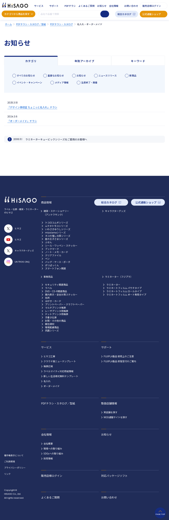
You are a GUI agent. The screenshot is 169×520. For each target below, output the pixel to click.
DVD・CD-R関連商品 (56, 291)
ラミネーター (113, 284)
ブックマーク (52, 249)
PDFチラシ (70, 5)
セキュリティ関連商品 (56, 284)
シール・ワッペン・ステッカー (61, 245)
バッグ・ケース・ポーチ (57, 262)
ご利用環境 (9, 461)
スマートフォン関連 (55, 268)
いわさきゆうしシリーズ (57, 229)
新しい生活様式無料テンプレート (61, 376)
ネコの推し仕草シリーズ (57, 235)
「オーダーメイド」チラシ (22, 121)
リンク (7, 473)
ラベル (48, 288)
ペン (47, 258)
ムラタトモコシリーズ (56, 225)
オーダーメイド (52, 386)
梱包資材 (49, 324)
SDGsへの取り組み (53, 453)
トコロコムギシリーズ (56, 222)
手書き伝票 (51, 317)
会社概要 (48, 443)
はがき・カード (53, 301)
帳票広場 (48, 366)
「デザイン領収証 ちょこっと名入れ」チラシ (32, 107)
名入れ (47, 381)
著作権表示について (13, 455)
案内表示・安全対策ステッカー (61, 294)
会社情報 (113, 5)
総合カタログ (124, 14)
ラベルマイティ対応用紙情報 (58, 371)
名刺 (47, 297)
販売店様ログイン (151, 5)
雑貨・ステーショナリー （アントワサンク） (56, 212)
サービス (38, 5)
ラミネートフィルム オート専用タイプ (126, 294)
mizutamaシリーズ (55, 232)
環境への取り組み (53, 448)
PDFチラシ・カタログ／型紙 (58, 403)
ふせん (48, 242)
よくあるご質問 (86, 5)
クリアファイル (53, 255)
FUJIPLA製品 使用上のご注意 (119, 356)
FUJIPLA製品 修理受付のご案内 (120, 361)
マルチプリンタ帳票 (55, 307)
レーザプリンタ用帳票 (56, 311)
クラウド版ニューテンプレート (60, 361)
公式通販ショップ (151, 14)
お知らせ (101, 5)
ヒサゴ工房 (49, 356)
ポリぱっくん (52, 265)
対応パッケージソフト (114, 476)
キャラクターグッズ (115, 211)
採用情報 (48, 458)
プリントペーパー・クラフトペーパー (64, 304)
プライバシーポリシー (15, 467)
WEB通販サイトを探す (115, 417)
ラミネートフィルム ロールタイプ (124, 291)
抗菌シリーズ (52, 330)
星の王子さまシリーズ (56, 239)
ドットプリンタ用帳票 (56, 314)
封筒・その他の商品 (55, 320)
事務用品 (48, 276)
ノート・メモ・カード (56, 252)
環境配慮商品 (52, 327)
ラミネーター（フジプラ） (119, 276)
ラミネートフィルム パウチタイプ (124, 288)
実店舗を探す (111, 412)
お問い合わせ (131, 5)
